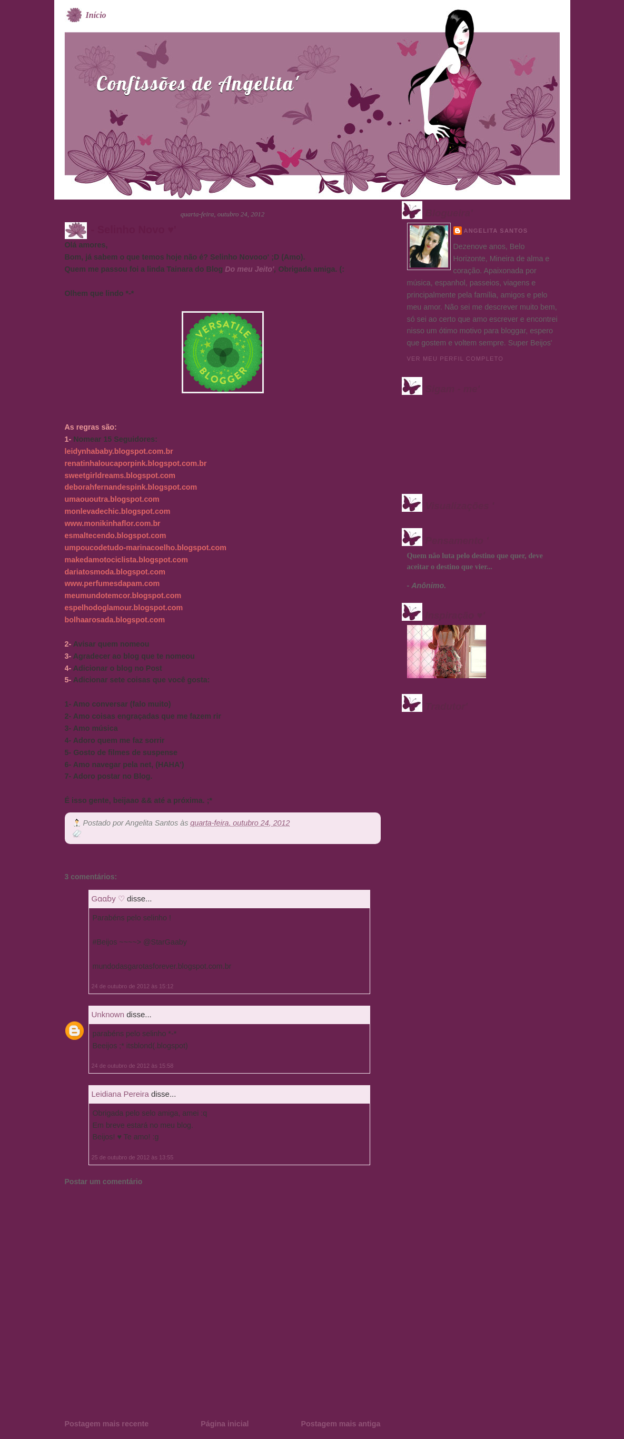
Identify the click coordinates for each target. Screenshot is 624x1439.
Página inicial (225, 1424)
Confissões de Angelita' (197, 83)
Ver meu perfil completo (455, 358)
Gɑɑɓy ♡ (108, 898)
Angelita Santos (496, 230)
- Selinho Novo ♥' (133, 229)
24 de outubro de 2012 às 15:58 (133, 1066)
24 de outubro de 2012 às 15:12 (133, 986)
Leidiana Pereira (120, 1093)
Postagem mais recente (107, 1424)
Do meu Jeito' (249, 269)
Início (96, 15)
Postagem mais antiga (341, 1424)
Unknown (108, 1014)
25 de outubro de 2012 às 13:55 (133, 1157)
